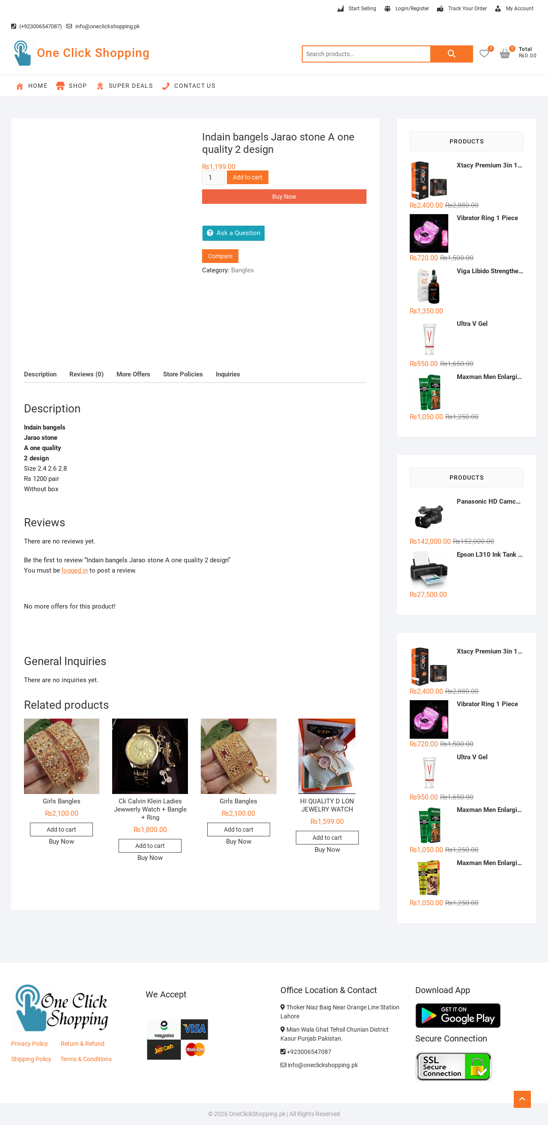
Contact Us (188, 86)
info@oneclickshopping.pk (103, 26)
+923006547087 (305, 1051)
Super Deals (124, 86)
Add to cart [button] (61, 829)
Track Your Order (461, 9)
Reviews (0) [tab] (86, 374)
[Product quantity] (213, 177)
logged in (75, 570)
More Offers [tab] (133, 374)
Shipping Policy (31, 1059)
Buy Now (284, 196)
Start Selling (356, 9)
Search (451, 54)
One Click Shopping (93, 53)
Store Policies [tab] (183, 374)
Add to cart (247, 177)
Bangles (242, 270)
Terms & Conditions (86, 1059)
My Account (513, 9)
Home (31, 86)
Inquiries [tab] (228, 374)
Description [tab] (40, 374)
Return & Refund (82, 1043)
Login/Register (406, 9)
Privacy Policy (29, 1043)
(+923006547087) (36, 26)
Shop (71, 86)
